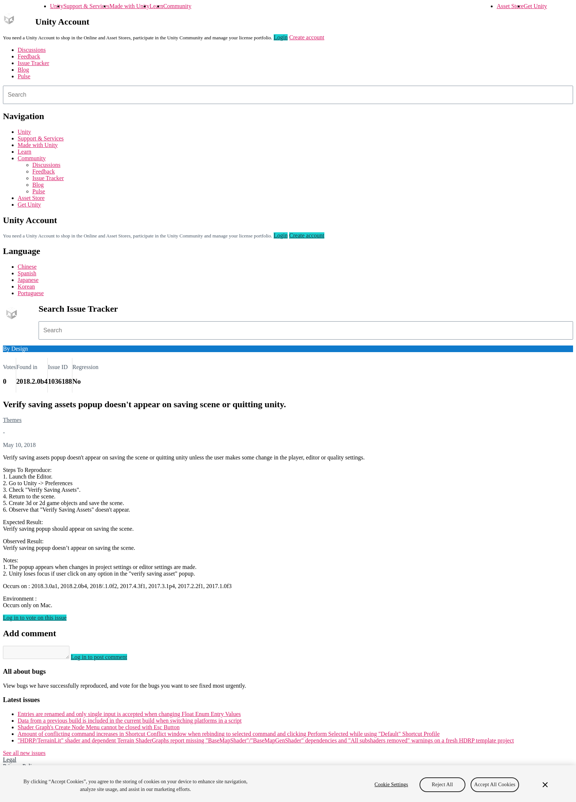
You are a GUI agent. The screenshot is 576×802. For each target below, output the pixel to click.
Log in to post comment (106, 659)
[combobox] (288, 95)
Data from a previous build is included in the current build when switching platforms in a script (130, 723)
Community (177, 6)
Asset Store (510, 6)
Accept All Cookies (494, 784)
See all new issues (24, 755)
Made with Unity (129, 6)
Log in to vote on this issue (34, 618)
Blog (23, 70)
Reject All (442, 784)
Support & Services (86, 6)
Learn (156, 6)
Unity (56, 6)
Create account (306, 37)
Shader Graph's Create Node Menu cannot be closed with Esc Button (99, 729)
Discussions (32, 50)
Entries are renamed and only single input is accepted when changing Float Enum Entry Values (129, 716)
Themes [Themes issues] (12, 420)
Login (281, 37)
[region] (288, 783)
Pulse (24, 76)
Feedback (29, 56)
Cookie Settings (391, 784)
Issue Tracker (33, 63)
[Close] (545, 785)
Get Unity (535, 6)
